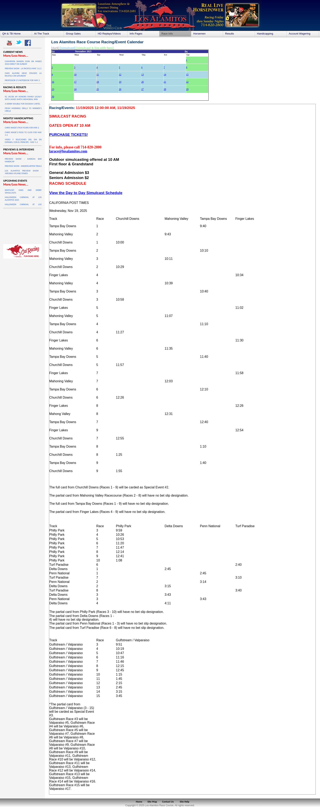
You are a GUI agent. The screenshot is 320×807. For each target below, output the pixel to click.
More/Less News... (15, 56)
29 (187, 89)
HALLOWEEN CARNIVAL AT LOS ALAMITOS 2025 (23, 198)
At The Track (41, 33)
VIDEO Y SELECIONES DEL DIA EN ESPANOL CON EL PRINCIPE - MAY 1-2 (23, 140)
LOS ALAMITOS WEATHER (22, 225)
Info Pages (136, 33)
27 (142, 89)
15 (187, 74)
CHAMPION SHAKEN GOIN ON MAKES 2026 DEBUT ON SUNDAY (23, 62)
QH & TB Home (11, 33)
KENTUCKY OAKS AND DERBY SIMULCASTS (23, 191)
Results (229, 33)
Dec (186, 51)
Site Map (152, 801)
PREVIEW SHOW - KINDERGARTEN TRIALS (23, 166)
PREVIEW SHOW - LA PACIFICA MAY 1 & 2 (23, 68)
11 (98, 74)
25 (98, 89)
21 (165, 81)
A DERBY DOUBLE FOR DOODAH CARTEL (22, 103)
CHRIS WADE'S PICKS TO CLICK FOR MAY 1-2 (23, 133)
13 (142, 74)
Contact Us (168, 801)
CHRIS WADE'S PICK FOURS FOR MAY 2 (22, 127)
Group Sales (73, 33)
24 (75, 89)
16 (53, 81)
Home (139, 801)
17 (75, 81)
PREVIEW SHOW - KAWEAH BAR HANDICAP (23, 160)
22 (187, 81)
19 (120, 81)
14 (165, 74)
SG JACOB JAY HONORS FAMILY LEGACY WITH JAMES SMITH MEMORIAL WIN (23, 98)
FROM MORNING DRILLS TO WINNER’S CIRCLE (23, 109)
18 (98, 81)
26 (120, 89)
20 (142, 81)
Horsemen (199, 33)
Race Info (167, 33)
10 (75, 74)
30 (53, 96)
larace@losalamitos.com (68, 151)
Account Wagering (299, 33)
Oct (53, 51)
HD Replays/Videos (109, 33)
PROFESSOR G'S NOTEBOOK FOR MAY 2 (22, 80)
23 (53, 89)
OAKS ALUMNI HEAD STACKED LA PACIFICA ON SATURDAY (23, 74)
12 (120, 74)
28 (165, 89)
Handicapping (265, 33)
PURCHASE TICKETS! (68, 135)
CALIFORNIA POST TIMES (69, 203)
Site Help (184, 801)
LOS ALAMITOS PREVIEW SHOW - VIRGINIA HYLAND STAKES (23, 172)
